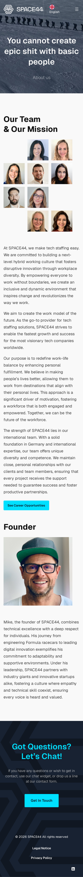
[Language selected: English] (58, 9)
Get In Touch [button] (41, 800)
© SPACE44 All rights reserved (41, 837)
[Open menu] (76, 9)
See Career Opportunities (26, 505)
